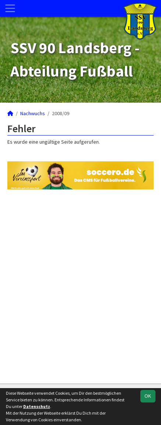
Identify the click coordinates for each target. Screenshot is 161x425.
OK (147, 396)
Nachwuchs (32, 113)
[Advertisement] (80, 285)
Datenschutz (36, 406)
